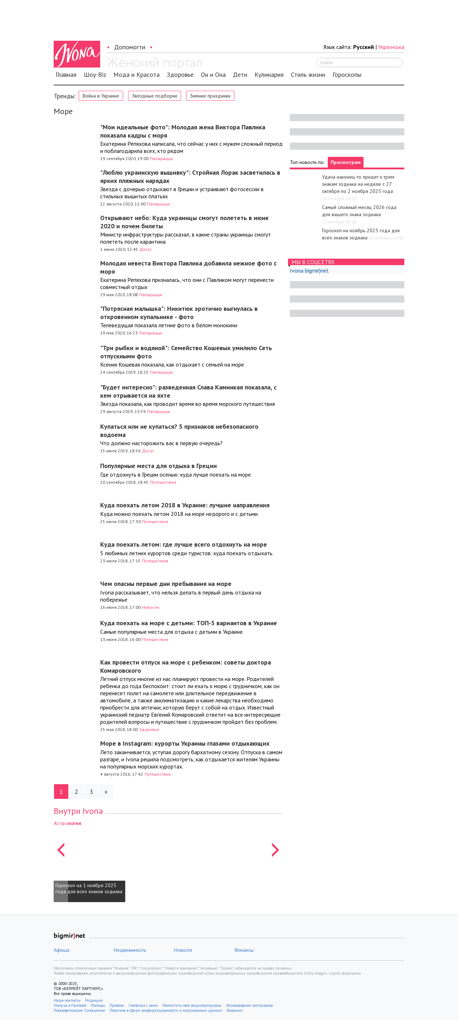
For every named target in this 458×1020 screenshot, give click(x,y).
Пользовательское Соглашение (79, 1010)
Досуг (146, 249)
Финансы (244, 950)
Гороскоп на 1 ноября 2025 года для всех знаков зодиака (88, 888)
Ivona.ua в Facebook (70, 1005)
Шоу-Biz (95, 74)
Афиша (61, 950)
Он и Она (213, 74)
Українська (391, 46)
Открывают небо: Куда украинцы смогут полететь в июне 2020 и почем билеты (184, 222)
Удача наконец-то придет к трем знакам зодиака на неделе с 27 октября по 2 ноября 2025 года (358, 184)
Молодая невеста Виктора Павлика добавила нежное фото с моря (188, 267)
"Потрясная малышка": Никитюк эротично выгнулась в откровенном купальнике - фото (179, 312)
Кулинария (269, 74)
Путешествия (163, 482)
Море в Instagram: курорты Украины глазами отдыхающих (184, 743)
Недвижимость (130, 950)
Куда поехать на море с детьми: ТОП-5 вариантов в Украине (188, 623)
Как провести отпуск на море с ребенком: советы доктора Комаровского (185, 666)
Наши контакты (67, 1000)
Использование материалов (249, 1005)
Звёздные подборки (154, 96)
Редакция (94, 1000)
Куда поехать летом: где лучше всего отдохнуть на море (183, 544)
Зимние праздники (210, 96)
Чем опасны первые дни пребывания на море (166, 583)
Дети (240, 74)
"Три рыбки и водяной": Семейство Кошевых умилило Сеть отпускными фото (186, 352)
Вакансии (235, 1010)
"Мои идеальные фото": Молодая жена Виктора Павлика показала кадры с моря (182, 131)
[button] (61, 860)
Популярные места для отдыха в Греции (158, 466)
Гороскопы (346, 74)
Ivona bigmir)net (309, 270)
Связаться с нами (143, 1005)
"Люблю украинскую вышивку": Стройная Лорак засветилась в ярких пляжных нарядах (190, 176)
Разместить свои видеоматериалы (191, 1005)
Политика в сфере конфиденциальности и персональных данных (166, 1010)
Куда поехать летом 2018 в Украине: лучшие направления (184, 505)
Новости (150, 607)
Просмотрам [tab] (346, 162)
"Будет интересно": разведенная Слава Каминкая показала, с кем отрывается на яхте (188, 391)
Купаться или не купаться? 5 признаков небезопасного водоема (179, 430)
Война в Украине (101, 96)
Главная (66, 74)
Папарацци (161, 158)
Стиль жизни (308, 74)
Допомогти (129, 47)
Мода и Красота (136, 74)
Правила (116, 1005)
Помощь (98, 1005)
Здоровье (180, 74)
